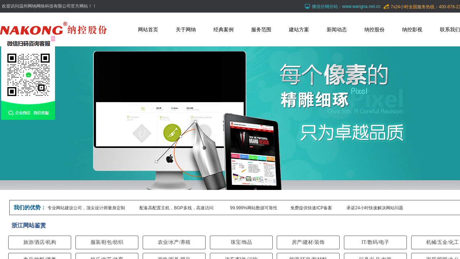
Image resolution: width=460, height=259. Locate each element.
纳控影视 (412, 29)
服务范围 (261, 29)
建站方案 (299, 29)
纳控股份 (374, 29)
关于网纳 (186, 29)
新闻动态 (337, 29)
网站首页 (148, 29)
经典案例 (223, 29)
